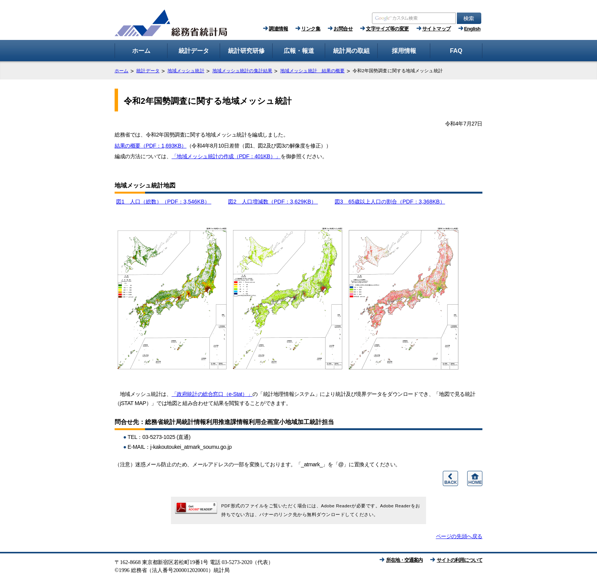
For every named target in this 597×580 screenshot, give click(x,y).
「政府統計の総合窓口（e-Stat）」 (212, 394)
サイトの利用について (459, 560)
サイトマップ (436, 29)
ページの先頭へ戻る (459, 536)
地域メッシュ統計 (186, 70)
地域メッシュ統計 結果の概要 (312, 70)
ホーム (121, 70)
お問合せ (343, 29)
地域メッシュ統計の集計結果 (242, 70)
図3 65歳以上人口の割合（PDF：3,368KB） (390, 202)
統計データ (148, 70)
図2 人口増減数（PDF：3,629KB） (273, 202)
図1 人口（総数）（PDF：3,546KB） (163, 202)
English (472, 29)
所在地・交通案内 (404, 560)
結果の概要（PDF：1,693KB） (151, 146)
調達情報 (278, 29)
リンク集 (310, 29)
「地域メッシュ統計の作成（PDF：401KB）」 (226, 156)
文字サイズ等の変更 (387, 29)
